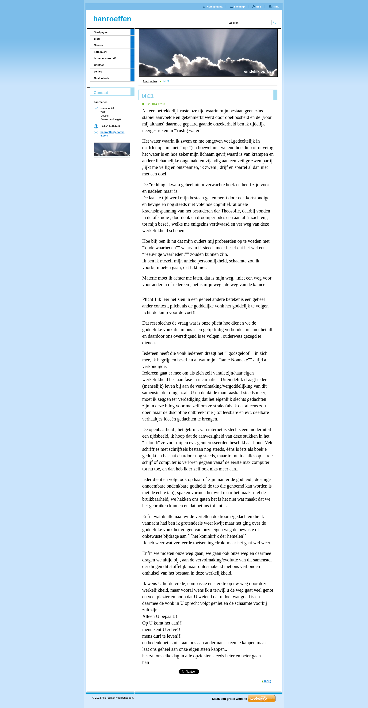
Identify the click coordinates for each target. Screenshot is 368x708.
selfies (98, 71)
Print (276, 6)
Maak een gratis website (229, 698)
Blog (97, 38)
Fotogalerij (100, 51)
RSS (258, 6)
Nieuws (98, 45)
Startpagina (150, 81)
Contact (99, 65)
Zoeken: (234, 22)
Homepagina (214, 6)
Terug (267, 681)
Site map (239, 6)
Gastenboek (101, 78)
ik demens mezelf (105, 58)
